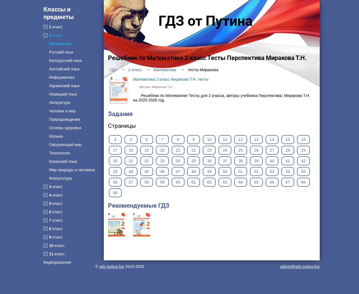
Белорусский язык (65, 60)
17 (115, 150)
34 (178, 161)
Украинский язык (64, 86)
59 (162, 182)
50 (225, 171)
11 (225, 139)
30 (115, 161)
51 (240, 171)
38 (240, 161)
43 (115, 171)
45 (146, 171)
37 (225, 161)
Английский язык (64, 69)
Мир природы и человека (72, 170)
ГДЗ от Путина (205, 21)
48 (194, 171)
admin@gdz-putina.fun (300, 266)
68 (303, 182)
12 (240, 139)
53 (272, 171)
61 (194, 182)
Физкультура (60, 178)
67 (288, 182)
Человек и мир (62, 111)
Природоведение (64, 119)
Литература (59, 102)
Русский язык (61, 52)
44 (131, 171)
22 (194, 150)
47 (178, 171)
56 (115, 182)
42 (303, 161)
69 (115, 193)
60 (178, 182)
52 (256, 171)
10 (209, 139)
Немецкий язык (63, 94)
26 (256, 150)
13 (256, 139)
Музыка (56, 136)
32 (146, 161)
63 (225, 182)
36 (209, 161)
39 (256, 161)
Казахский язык (63, 161)
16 (303, 139)
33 (162, 161)
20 (162, 150)
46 (162, 171)
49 (209, 171)
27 (272, 150)
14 (272, 139)
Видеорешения (57, 262)
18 (131, 150)
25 (240, 150)
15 (288, 139)
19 (146, 150)
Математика (60, 43)
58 (146, 182)
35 (194, 161)
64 (240, 182)
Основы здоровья (65, 128)
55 (303, 171)
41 (288, 161)
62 (209, 182)
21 (178, 150)
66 (272, 182)
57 (131, 182)
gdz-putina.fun (111, 266)
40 (272, 161)
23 (209, 150)
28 (288, 150)
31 (131, 161)
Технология (59, 153)
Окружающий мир (65, 144)
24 (225, 150)
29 (303, 150)
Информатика (61, 77)
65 (256, 182)
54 (288, 171)
